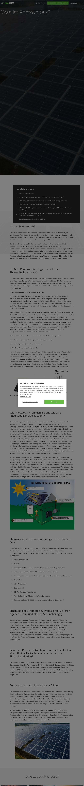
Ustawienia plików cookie (30, 402)
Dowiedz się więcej (25, 396)
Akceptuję (54, 402)
